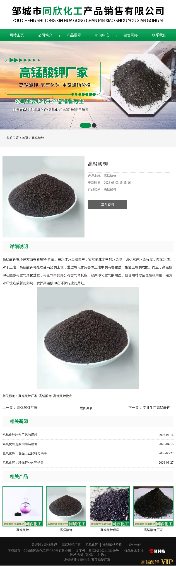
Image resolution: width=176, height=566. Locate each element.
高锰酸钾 (37, 138)
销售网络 (130, 35)
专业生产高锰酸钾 (156, 407)
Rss (103, 554)
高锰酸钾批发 (62, 396)
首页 (25, 138)
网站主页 (17, 35)
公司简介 (45, 35)
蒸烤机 (84, 559)
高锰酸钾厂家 (27, 396)
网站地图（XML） (83, 554)
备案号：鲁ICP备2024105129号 (97, 550)
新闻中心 (102, 35)
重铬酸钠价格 (112, 544)
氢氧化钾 (91, 544)
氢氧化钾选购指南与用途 (19, 444)
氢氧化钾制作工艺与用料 (19, 435)
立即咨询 (107, 204)
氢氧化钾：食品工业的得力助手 (24, 453)
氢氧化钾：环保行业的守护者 (23, 462)
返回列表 (86, 408)
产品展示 (74, 35)
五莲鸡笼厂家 (100, 559)
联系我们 (159, 35)
